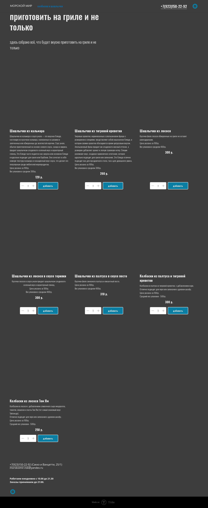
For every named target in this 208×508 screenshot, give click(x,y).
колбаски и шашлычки (50, 6)
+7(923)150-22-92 (174, 6)
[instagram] (195, 6)
